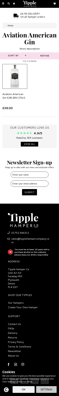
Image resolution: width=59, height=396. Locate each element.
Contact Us (14, 324)
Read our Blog (16, 364)
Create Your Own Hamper (23, 307)
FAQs (11, 328)
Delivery (12, 333)
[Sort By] (14, 55)
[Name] (29, 175)
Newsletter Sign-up (29, 164)
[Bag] (54, 3)
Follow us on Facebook (9, 364)
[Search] (8, 3)
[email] (29, 183)
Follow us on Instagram (23, 364)
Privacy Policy (16, 342)
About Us (13, 355)
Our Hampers (16, 302)
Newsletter (14, 351)
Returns (12, 337)
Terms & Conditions (19, 346)
